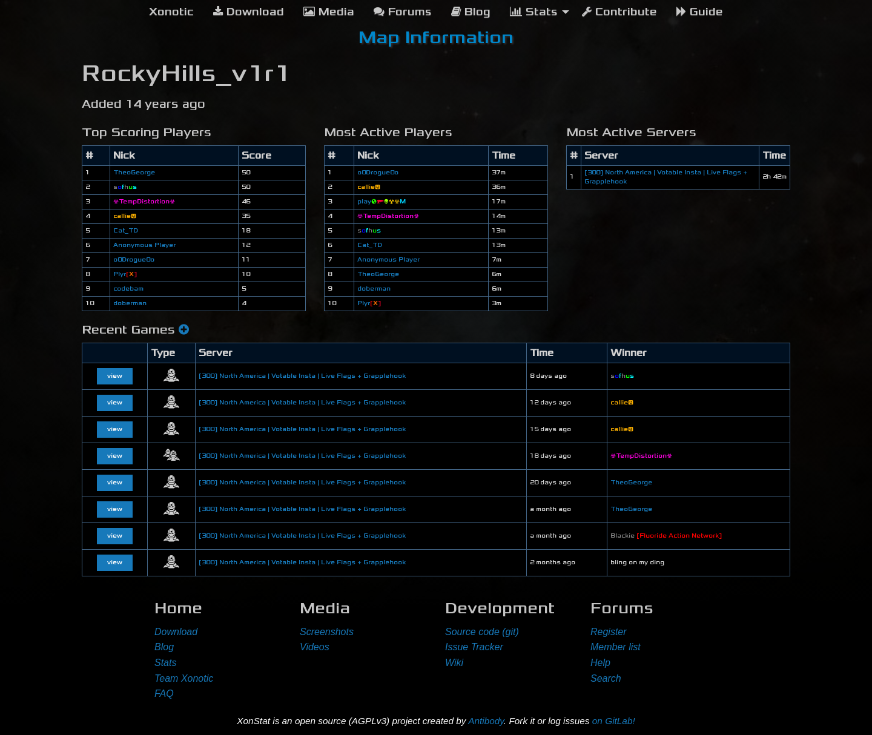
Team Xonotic (183, 678)
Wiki (454, 663)
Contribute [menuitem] (619, 11)
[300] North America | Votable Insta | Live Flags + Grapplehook (302, 376)
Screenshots (327, 632)
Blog (164, 647)
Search (605, 678)
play (381, 201)
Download (175, 632)
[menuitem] (171, 12)
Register (608, 632)
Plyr (125, 274)
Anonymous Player (144, 245)
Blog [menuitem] (470, 11)
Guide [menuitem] (699, 11)
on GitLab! (613, 721)
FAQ (164, 693)
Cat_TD (125, 230)
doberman (130, 303)
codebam (128, 288)
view (114, 376)
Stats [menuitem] (534, 11)
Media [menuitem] (328, 11)
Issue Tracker (474, 647)
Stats (165, 663)
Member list (615, 647)
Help (600, 663)
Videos (314, 647)
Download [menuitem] (248, 11)
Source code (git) (482, 632)
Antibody (486, 721)
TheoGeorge (134, 172)
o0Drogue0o (133, 259)
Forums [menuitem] (403, 11)
